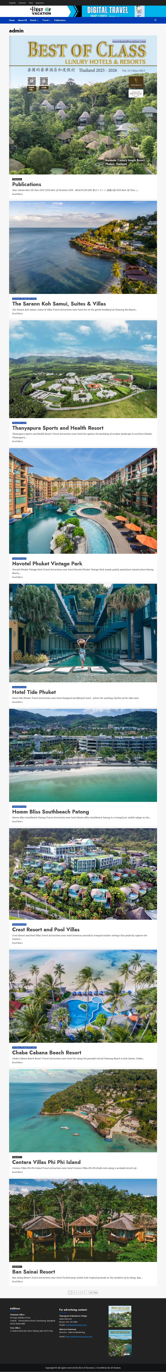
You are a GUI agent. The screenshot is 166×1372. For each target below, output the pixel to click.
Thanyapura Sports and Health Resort (57, 428)
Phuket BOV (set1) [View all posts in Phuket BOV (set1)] (19, 423)
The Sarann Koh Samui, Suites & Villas (59, 304)
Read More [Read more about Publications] (17, 194)
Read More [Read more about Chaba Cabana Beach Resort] (17, 1062)
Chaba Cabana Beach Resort (47, 1052)
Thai (31, 3)
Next (95, 1292)
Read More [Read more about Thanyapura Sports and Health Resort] (17, 441)
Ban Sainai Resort (34, 1272)
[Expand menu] (37, 20)
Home (12, 20)
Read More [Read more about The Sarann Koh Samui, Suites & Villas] (17, 313)
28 (91, 1292)
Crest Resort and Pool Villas (46, 929)
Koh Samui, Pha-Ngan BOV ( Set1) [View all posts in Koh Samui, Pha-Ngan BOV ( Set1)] (24, 299)
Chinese (22, 3)
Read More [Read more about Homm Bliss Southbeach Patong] (17, 821)
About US (22, 20)
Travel (46, 20)
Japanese (40, 3)
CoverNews (101, 1367)
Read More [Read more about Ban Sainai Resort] (17, 1281)
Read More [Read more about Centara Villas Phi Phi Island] (17, 1172)
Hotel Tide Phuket (34, 692)
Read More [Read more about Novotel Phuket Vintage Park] (17, 577)
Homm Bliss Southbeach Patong (50, 811)
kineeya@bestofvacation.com (79, 1336)
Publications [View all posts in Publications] (17, 179)
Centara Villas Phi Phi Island (46, 1162)
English (12, 3)
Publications (60, 20)
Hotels (34, 20)
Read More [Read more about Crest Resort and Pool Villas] (17, 943)
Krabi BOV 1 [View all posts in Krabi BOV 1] (17, 1157)
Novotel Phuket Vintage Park (47, 563)
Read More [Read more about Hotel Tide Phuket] (17, 702)
